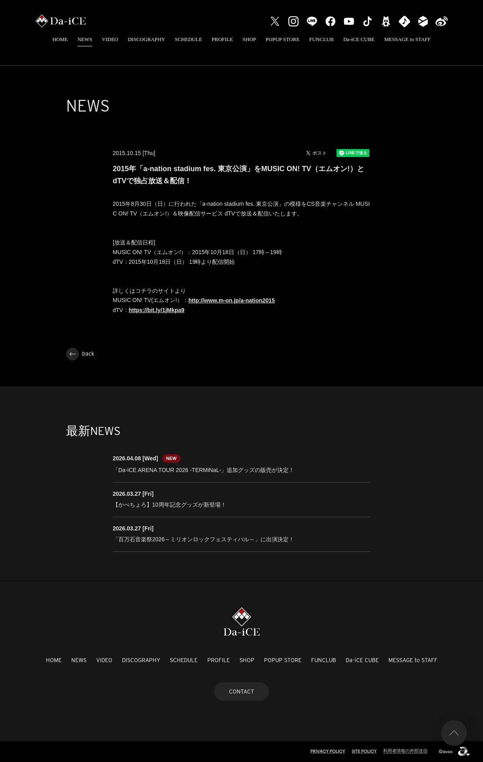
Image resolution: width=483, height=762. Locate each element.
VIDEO (110, 39)
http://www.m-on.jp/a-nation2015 (231, 300)
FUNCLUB (321, 39)
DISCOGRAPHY (146, 39)
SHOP (249, 39)
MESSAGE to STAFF (407, 39)
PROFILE (222, 39)
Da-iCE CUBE (359, 39)
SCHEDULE (188, 39)
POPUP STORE (282, 39)
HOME (60, 39)
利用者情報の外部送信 (405, 750)
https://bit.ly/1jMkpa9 (156, 310)
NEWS (84, 39)
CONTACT (241, 691)
